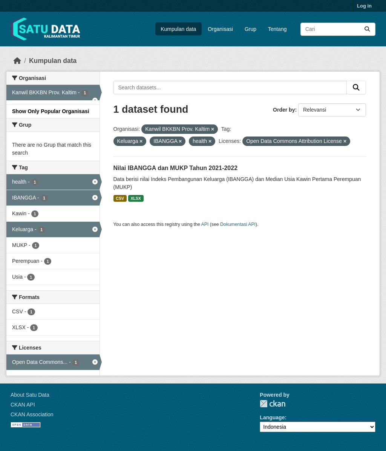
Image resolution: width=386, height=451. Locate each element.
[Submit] (367, 29)
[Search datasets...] (337, 29)
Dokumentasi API (238, 224)
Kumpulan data (178, 29)
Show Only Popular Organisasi (50, 111)
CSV (120, 198)
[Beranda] (17, 60)
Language (272, 417)
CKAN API (23, 405)
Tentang (277, 29)
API (205, 224)
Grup (250, 29)
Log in (364, 6)
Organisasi (220, 29)
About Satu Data (30, 395)
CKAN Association (32, 414)
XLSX (135, 198)
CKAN (272, 404)
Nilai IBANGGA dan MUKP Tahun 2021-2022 (175, 168)
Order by (284, 110)
